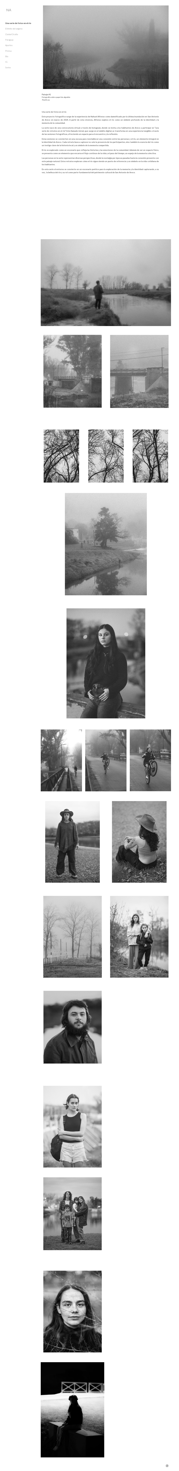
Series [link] (8, 67)
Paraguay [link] (9, 39)
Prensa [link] (8, 51)
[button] (176, 4)
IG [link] (6, 62)
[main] (106, 97)
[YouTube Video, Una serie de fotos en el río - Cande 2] (106, 207)
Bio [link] (6, 56)
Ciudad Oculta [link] (11, 34)
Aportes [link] (9, 45)
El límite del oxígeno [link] (14, 28)
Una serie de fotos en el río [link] (18, 23)
